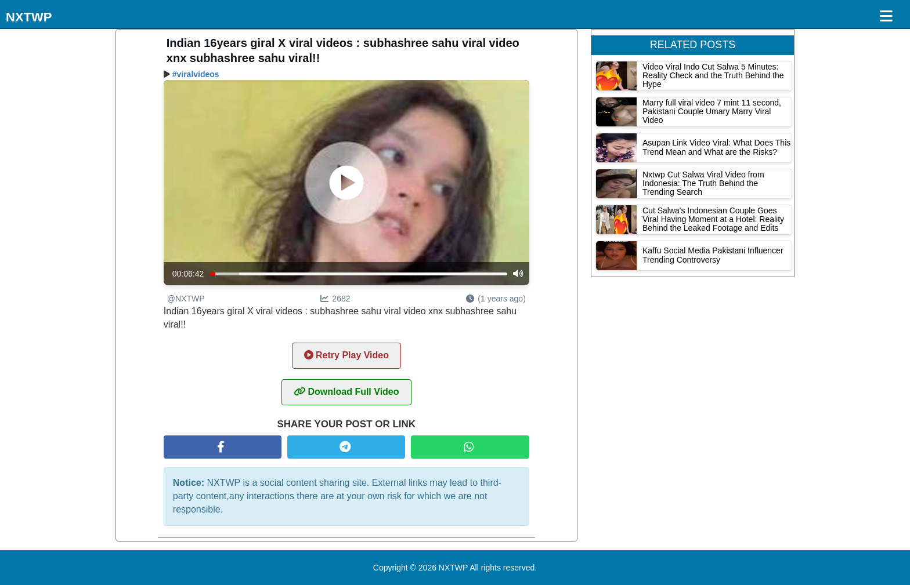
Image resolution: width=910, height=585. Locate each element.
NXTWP (29, 17)
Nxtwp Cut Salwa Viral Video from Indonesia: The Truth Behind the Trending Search (703, 183)
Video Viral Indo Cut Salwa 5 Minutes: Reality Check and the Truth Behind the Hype (713, 75)
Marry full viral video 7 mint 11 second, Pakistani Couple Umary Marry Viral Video (711, 111)
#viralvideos (195, 74)
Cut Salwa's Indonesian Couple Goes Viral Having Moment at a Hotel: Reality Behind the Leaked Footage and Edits (713, 219)
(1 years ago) (495, 298)
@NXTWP (186, 298)
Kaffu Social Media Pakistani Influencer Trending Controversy (712, 255)
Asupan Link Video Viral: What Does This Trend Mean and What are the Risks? (716, 147)
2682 (335, 298)
